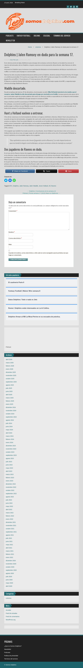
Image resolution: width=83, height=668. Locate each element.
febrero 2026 (10, 366)
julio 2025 (9, 388)
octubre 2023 (10, 452)
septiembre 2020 (11, 570)
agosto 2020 (10, 573)
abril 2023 (9, 471)
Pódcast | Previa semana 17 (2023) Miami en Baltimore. (41, 193)
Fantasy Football (23, 35)
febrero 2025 (10, 401)
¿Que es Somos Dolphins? (13, 646)
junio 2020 (9, 580)
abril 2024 (9, 433)
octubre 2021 (10, 528)
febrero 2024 (10, 439)
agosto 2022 (10, 497)
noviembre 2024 (11, 410)
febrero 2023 (10, 477)
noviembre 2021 (11, 525)
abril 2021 (9, 548)
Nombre (11, 232)
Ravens (53, 186)
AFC (10, 186)
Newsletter (10, 40)
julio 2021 (9, 538)
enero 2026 (9, 369)
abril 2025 (9, 394)
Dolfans (37, 35)
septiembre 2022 (11, 493)
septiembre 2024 (11, 417)
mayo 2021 (9, 544)
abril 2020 (9, 586)
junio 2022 (9, 503)
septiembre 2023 (11, 455)
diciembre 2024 (11, 407)
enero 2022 (9, 519)
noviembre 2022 (11, 487)
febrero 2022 (10, 516)
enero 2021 (9, 557)
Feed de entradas (11, 613)
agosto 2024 (10, 420)
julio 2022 (9, 500)
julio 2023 (9, 461)
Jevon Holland (43, 186)
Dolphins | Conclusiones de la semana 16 (41, 191)
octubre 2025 (10, 378)
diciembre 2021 (11, 522)
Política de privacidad (11, 655)
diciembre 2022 (11, 484)
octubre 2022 (10, 490)
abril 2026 (9, 359)
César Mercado (14, 60)
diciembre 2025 (11, 372)
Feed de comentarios (12, 616)
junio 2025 (9, 391)
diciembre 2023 (11, 446)
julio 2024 (9, 423)
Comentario (12, 211)
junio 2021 (9, 541)
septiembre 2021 (11, 532)
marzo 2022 (9, 513)
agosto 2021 (10, 535)
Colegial (46, 35)
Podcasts (9, 35)
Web (10, 244)
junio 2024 (9, 426)
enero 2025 (9, 404)
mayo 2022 (9, 506)
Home (30, 47)
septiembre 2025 (11, 382)
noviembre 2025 (11, 375)
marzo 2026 (9, 363)
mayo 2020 (9, 583)
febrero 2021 (10, 554)
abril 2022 (9, 509)
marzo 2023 (9, 474)
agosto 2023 (10, 458)
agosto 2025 (10, 385)
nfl (49, 186)
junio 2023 (9, 465)
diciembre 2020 (11, 560)
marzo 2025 (9, 398)
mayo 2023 (9, 468)
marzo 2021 (9, 551)
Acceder (8, 610)
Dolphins (16, 186)
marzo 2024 (9, 436)
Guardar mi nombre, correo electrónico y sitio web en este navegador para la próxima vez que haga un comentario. (38, 254)
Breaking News (20, 2)
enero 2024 (9, 442)
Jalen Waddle (33, 186)
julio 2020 (9, 576)
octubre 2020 (10, 567)
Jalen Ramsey (24, 186)
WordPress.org (10, 620)
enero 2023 (9, 481)
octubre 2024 (10, 414)
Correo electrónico (15, 238)
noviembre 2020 (11, 564)
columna (38, 47)
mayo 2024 (9, 430)
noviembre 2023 (11, 449)
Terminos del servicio (61, 35)
